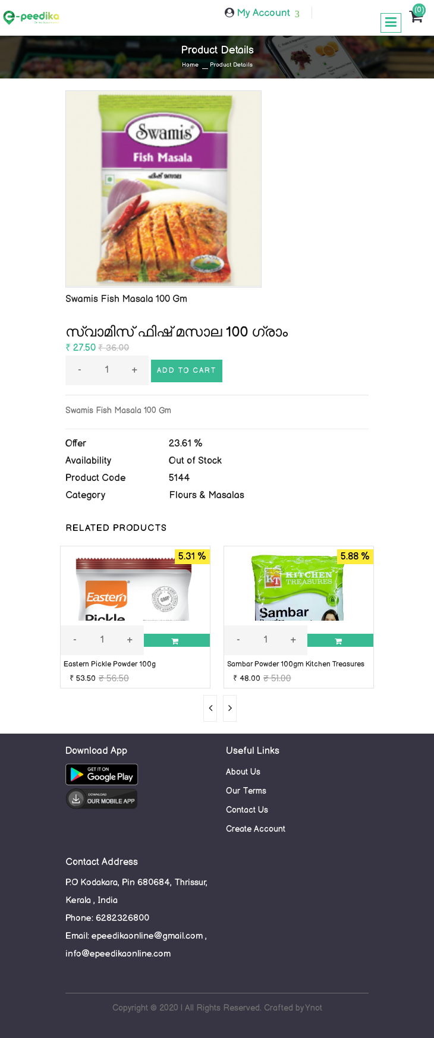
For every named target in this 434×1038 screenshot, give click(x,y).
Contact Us (247, 810)
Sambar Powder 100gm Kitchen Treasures (295, 664)
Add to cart (186, 370)
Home (190, 64)
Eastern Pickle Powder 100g (110, 664)
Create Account (255, 829)
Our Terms (246, 791)
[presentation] (210, 708)
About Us (243, 772)
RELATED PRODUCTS (116, 528)
